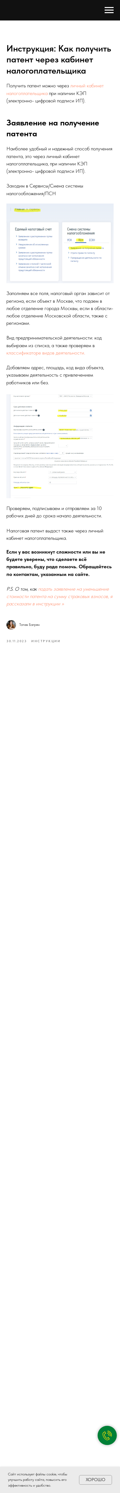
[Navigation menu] (109, 10)
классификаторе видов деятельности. (45, 353)
